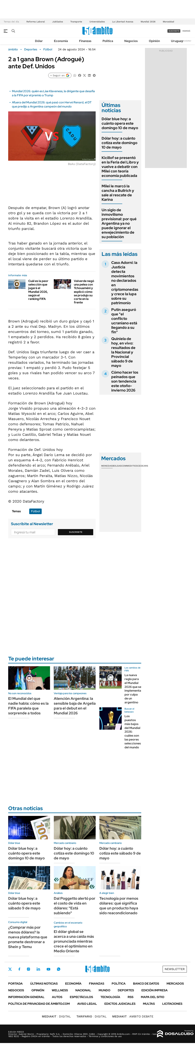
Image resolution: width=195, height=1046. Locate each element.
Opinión (154, 41)
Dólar (39, 41)
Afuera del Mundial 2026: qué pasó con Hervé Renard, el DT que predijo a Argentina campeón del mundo (52, 104)
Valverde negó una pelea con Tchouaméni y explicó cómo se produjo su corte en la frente (84, 291)
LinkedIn (38, 969)
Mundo (104, 990)
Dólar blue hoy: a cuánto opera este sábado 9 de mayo (24, 903)
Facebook (19, 969)
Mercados (175, 984)
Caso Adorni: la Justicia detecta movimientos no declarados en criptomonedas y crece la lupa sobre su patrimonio (124, 282)
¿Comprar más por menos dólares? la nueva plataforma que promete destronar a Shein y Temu (27, 937)
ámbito (13, 49)
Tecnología (110, 997)
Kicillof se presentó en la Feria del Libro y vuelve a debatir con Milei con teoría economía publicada (120, 166)
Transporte (76, 21)
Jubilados (57, 21)
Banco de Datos (146, 984)
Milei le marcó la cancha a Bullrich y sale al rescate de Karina (118, 193)
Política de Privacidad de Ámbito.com (39, 1004)
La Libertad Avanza (122, 21)
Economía (61, 41)
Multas (149, 1004)
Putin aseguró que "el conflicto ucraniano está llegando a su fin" (124, 320)
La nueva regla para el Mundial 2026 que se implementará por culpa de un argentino (134, 688)
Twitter (10, 969)
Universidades (97, 21)
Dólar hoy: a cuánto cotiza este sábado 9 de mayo (120, 853)
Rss (130, 997)
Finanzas (85, 41)
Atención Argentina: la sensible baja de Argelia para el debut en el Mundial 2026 (75, 705)
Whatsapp (58, 969)
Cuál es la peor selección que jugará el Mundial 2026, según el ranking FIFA (38, 290)
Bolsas (117, 465)
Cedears (143, 465)
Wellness (60, 990)
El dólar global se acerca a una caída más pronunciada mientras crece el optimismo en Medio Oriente (74, 941)
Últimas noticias (44, 984)
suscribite (174, 31)
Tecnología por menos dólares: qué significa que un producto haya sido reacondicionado (118, 905)
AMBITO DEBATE (132, 1016)
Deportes (30, 49)
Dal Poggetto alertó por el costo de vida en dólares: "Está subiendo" (74, 905)
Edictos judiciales (119, 1004)
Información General (26, 997)
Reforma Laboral (35, 21)
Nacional (83, 990)
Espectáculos (81, 997)
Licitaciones (172, 1004)
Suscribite (75, 532)
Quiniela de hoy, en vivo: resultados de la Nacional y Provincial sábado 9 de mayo (123, 352)
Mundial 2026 (148, 21)
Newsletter (186, 41)
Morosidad (168, 21)
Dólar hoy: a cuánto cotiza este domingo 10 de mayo (119, 143)
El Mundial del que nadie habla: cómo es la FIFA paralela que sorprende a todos (28, 705)
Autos (57, 997)
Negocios (131, 41)
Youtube (48, 969)
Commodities (130, 465)
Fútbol (47, 49)
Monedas (107, 465)
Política (108, 41)
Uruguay (177, 41)
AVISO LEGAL (87, 1004)
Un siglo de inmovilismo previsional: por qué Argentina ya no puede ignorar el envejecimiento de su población (119, 223)
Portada (15, 984)
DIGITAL (56, 1016)
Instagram (28, 969)
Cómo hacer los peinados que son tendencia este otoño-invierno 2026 (124, 381)
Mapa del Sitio (152, 997)
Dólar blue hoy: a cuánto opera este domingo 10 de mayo (120, 123)
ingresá (186, 31)
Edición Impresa (154, 990)
